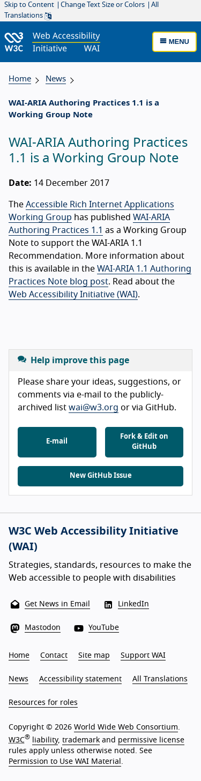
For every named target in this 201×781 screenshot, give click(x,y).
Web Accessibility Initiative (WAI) (73, 294)
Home (20, 79)
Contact (54, 655)
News (56, 79)
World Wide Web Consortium (126, 727)
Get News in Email (57, 604)
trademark (81, 740)
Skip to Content (29, 5)
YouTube (103, 628)
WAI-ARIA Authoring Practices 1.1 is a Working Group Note (84, 109)
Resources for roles (43, 703)
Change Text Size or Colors (103, 5)
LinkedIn (133, 604)
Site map (94, 655)
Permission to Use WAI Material (65, 761)
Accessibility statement (80, 679)
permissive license (151, 740)
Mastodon (43, 628)
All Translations (160, 679)
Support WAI (143, 655)
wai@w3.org (93, 407)
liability (45, 740)
